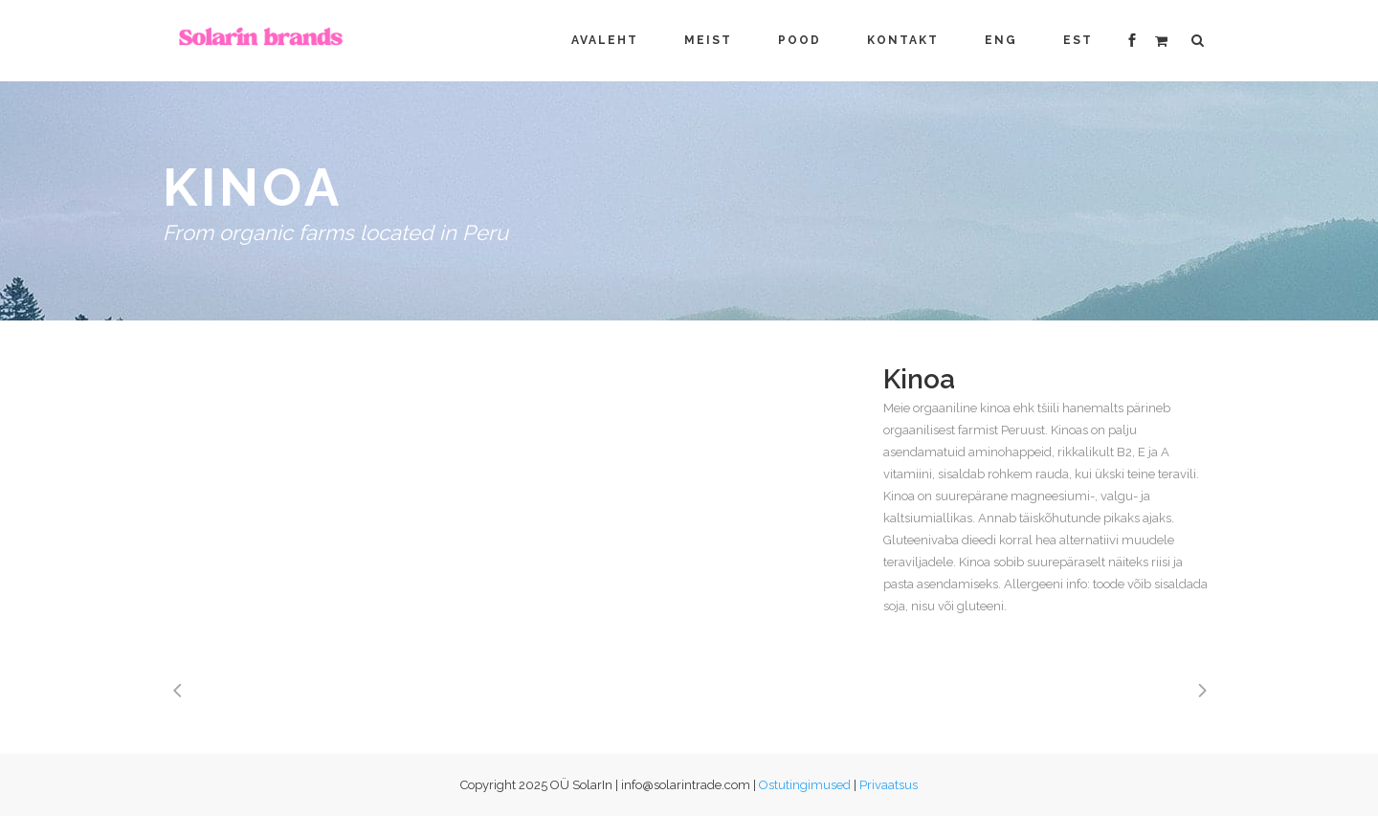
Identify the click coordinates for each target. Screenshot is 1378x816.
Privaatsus (888, 785)
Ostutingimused (805, 785)
